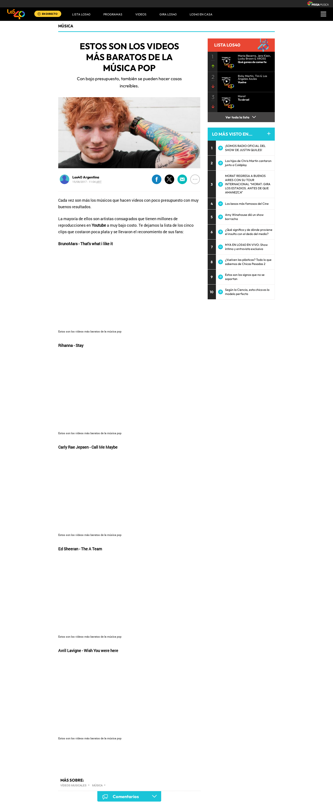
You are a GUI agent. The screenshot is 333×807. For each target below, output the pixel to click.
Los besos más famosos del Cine (247, 204)
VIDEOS (140, 14)
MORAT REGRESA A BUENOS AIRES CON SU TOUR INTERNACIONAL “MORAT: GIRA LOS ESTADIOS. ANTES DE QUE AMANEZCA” (247, 184)
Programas (112, 14)
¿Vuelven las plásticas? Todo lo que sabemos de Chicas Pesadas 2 (248, 262)
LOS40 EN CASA (201, 14)
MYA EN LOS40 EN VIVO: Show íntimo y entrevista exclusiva (246, 247)
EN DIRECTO (50, 13)
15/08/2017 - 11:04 (87, 182)
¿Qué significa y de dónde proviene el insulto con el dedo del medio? (248, 232)
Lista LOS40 (81, 14)
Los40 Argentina (85, 177)
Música (65, 25)
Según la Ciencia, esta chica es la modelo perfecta (247, 292)
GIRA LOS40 (168, 14)
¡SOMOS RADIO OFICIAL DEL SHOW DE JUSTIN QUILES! (245, 148)
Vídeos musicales (73, 785)
